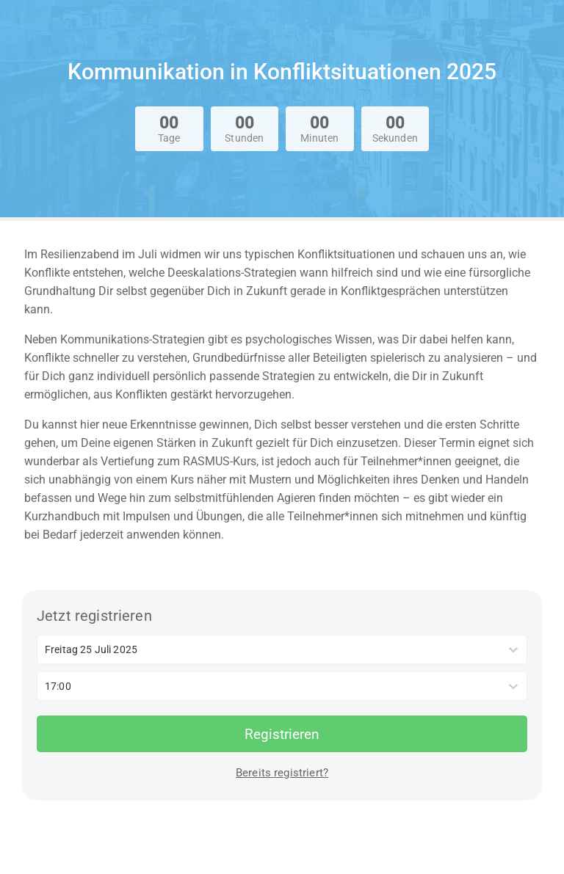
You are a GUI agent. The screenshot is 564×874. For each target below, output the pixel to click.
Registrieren (282, 734)
